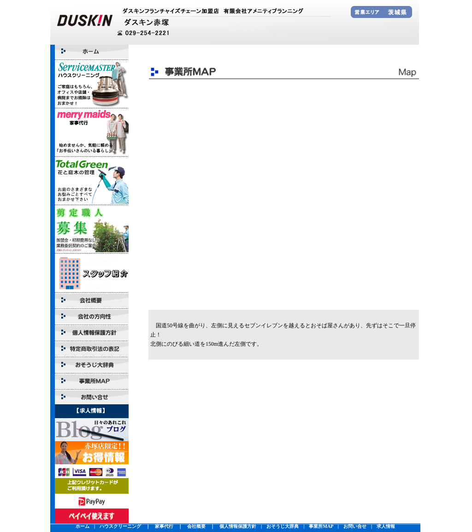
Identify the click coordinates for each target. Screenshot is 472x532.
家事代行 (164, 526)
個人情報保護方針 (237, 526)
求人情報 (386, 526)
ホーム (82, 526)
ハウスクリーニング (120, 526)
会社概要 (196, 526)
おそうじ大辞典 (282, 526)
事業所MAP (321, 526)
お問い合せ (354, 526)
